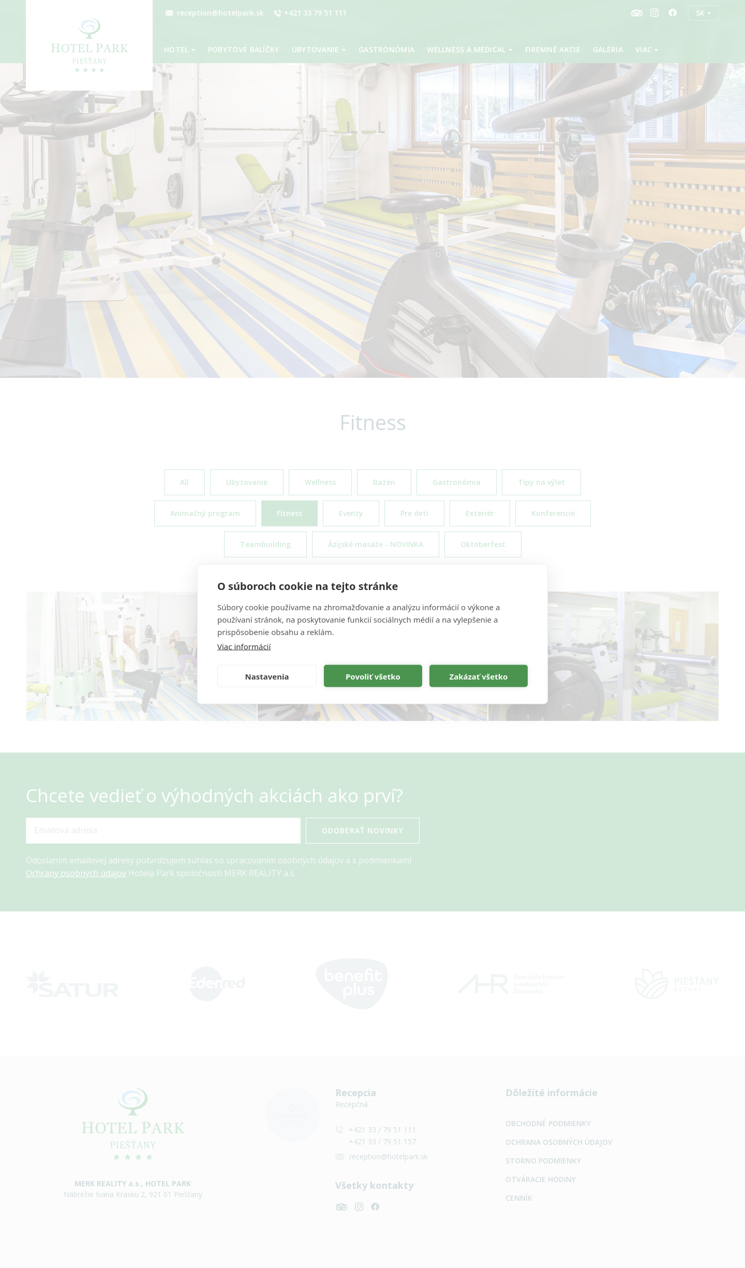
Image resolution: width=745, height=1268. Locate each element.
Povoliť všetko (373, 676)
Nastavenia (267, 676)
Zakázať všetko (479, 676)
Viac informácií (244, 646)
